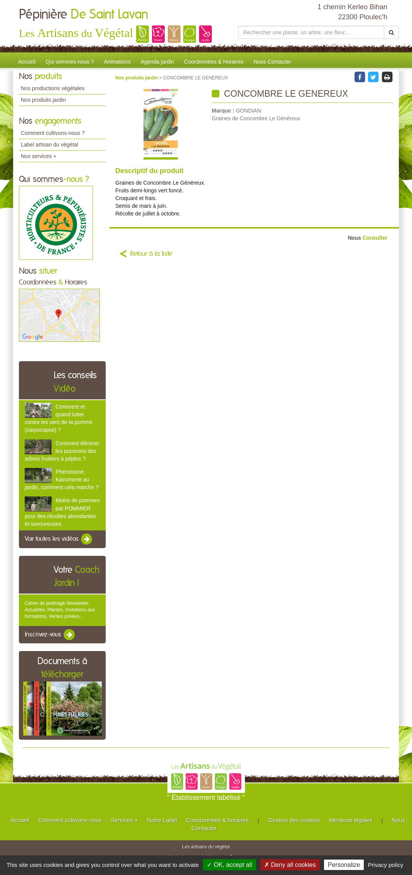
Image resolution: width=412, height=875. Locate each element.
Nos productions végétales (52, 88)
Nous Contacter (272, 62)
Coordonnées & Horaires (213, 62)
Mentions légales (351, 820)
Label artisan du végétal (49, 144)
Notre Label (162, 820)
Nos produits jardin (43, 100)
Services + (124, 820)
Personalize (344, 865)
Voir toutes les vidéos (59, 539)
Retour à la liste (151, 254)
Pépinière (84, 14)
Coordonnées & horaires (217, 820)
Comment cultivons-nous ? (53, 133)
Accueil (26, 62)
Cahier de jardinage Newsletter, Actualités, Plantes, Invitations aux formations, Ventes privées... (60, 610)
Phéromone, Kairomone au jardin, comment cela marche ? (61, 479)
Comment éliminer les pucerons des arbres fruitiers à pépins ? (62, 451)
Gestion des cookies (294, 820)
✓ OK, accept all (229, 865)
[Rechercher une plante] (311, 32)
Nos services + (38, 156)
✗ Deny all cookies (290, 865)
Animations (117, 62)
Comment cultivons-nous (70, 820)
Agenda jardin (157, 62)
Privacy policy (386, 865)
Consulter (367, 238)
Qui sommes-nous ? (70, 62)
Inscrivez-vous (50, 634)
